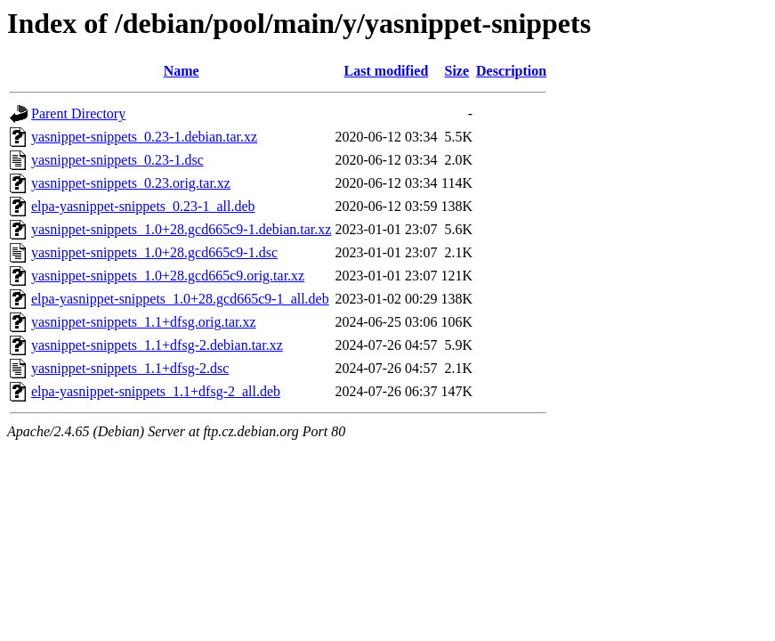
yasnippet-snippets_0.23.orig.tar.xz (130, 183)
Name (181, 70)
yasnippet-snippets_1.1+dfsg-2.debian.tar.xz (157, 345)
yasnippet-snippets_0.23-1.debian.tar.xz (144, 136)
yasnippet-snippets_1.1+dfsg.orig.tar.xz (143, 321)
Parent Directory (78, 113)
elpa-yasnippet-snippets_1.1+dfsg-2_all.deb (155, 391)
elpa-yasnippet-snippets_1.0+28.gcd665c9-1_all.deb (180, 298)
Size (457, 70)
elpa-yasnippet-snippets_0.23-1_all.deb (143, 206)
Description (511, 70)
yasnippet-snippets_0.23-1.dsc (117, 159)
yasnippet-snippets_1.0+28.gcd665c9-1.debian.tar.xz (181, 229)
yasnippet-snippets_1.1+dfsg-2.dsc (130, 368)
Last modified (386, 70)
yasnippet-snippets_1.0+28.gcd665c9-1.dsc (154, 252)
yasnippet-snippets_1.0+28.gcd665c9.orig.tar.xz (167, 275)
